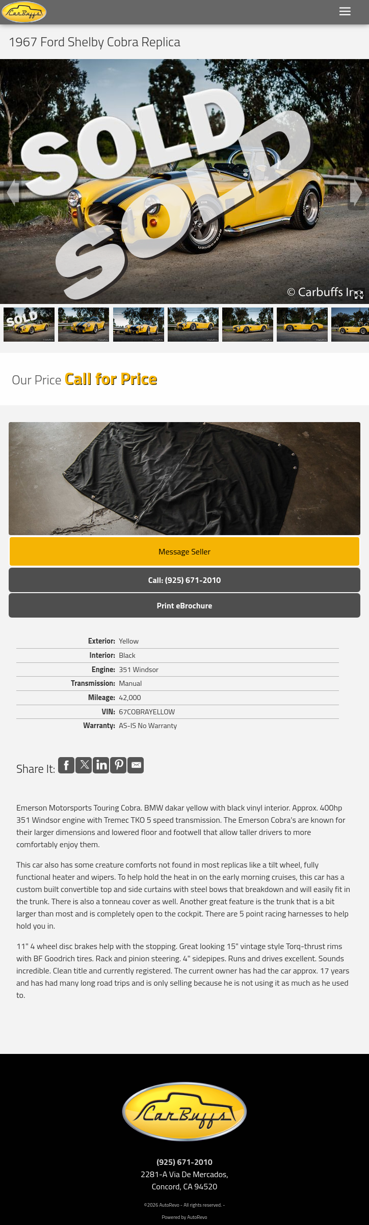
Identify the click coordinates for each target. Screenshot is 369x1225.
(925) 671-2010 (184, 1162)
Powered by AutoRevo (184, 1217)
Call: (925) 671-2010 (184, 580)
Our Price (37, 379)
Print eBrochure (184, 605)
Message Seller (184, 551)
